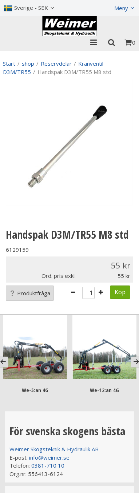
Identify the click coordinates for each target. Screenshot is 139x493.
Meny (121, 8)
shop (28, 63)
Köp (120, 292)
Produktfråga (29, 293)
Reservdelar (56, 63)
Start (9, 63)
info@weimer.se (49, 457)
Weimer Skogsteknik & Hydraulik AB (54, 449)
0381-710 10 (47, 465)
